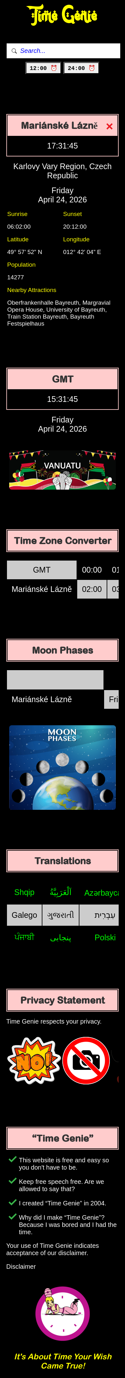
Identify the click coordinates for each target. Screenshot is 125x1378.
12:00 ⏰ (43, 68)
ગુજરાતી (60, 915)
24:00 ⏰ (81, 68)
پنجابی (60, 937)
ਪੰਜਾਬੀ (24, 937)
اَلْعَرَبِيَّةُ (61, 892)
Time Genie (62, 16)
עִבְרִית (105, 915)
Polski (105, 937)
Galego (24, 915)
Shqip (24, 892)
